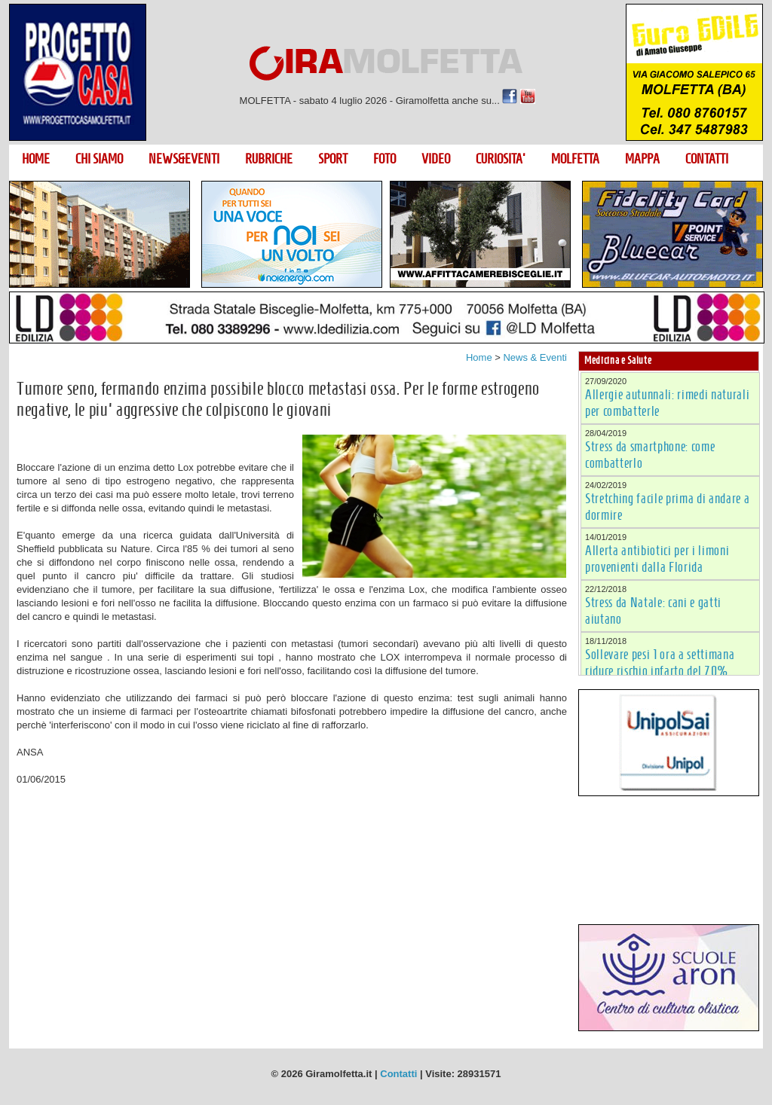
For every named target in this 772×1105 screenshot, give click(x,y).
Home (479, 357)
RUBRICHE (269, 158)
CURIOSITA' (500, 158)
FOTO (384, 158)
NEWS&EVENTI (184, 158)
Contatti (398, 1073)
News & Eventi (535, 357)
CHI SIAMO (99, 158)
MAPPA (642, 158)
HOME (36, 158)
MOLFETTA (575, 158)
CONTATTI (706, 158)
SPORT (333, 158)
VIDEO (435, 158)
